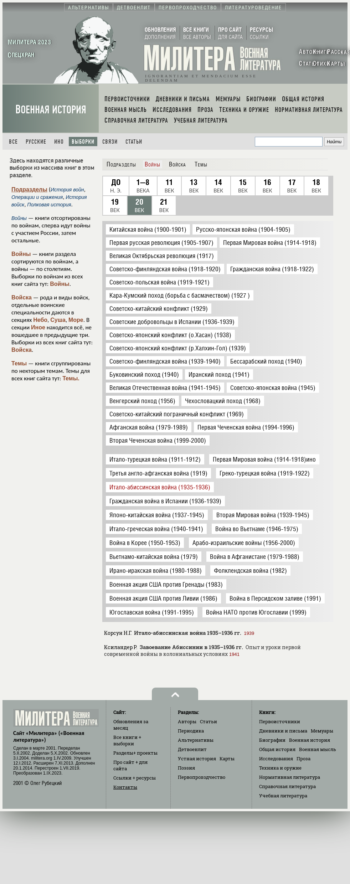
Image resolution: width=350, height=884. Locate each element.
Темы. (70, 378)
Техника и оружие (280, 768)
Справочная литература (287, 786)
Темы (19, 363)
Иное (38, 327)
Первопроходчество (201, 777)
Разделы (135, 753)
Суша (58, 320)
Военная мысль (317, 749)
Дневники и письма (283, 731)
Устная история (197, 758)
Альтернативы (195, 740)
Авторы (187, 721)
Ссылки (134, 778)
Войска (21, 297)
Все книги (127, 740)
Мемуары (322, 731)
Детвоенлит (192, 749)
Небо (40, 320)
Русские (36, 141)
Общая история (277, 749)
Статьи (133, 141)
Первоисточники (279, 721)
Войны (21, 254)
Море (75, 320)
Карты (227, 758)
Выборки (83, 141)
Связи (110, 141)
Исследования (276, 758)
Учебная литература (283, 795)
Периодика (191, 731)
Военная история (50, 109)
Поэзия (186, 768)
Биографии (272, 740)
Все (13, 141)
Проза (303, 758)
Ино (59, 141)
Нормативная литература (289, 777)
